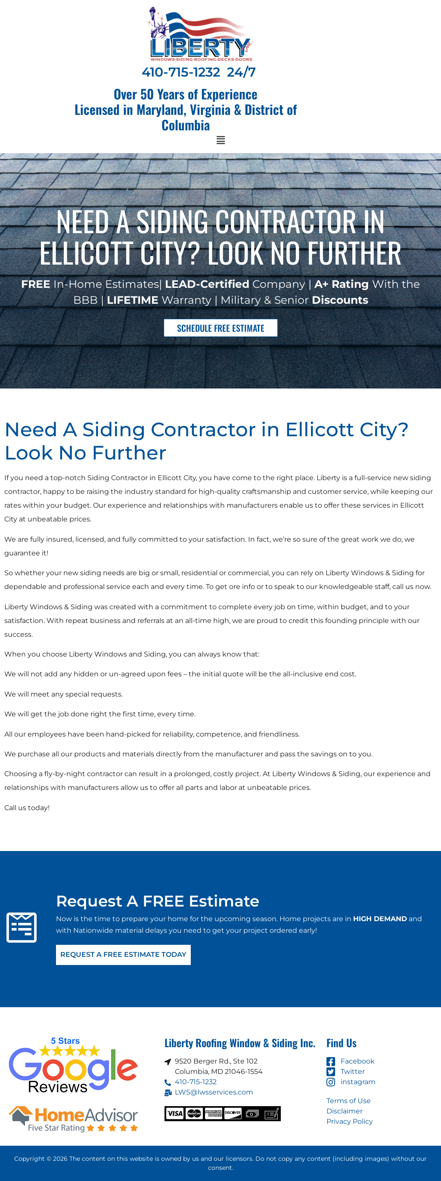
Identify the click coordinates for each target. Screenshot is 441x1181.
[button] (220, 141)
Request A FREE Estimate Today (123, 955)
